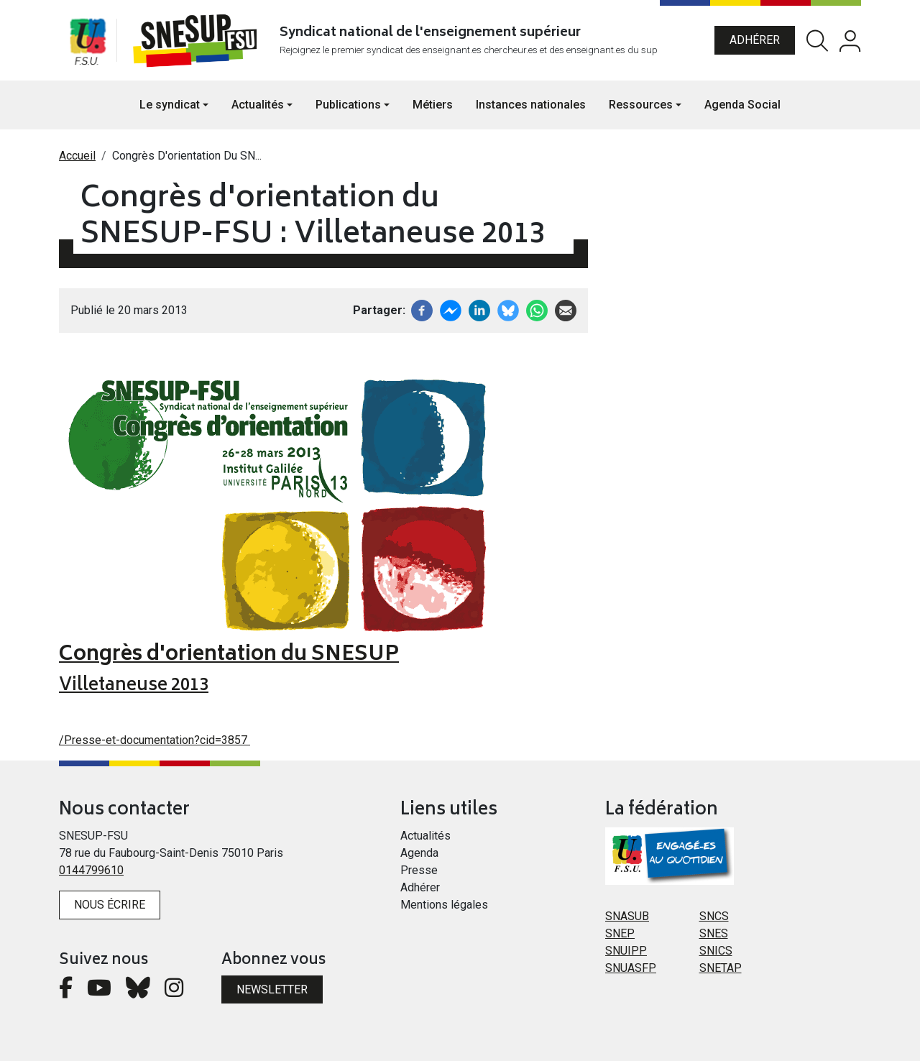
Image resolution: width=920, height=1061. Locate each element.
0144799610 (91, 870)
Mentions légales (444, 904)
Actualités (425, 835)
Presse (419, 870)
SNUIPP (626, 950)
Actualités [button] (257, 104)
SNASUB (627, 916)
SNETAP (720, 968)
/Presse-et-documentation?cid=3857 (154, 740)
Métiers (433, 104)
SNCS (714, 916)
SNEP (620, 933)
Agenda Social (742, 104)
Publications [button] (348, 104)
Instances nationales (531, 104)
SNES (713, 933)
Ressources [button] (641, 104)
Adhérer (755, 40)
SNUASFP (630, 968)
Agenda (419, 853)
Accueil (77, 155)
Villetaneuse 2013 (133, 686)
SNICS (715, 950)
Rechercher (817, 40)
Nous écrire (109, 904)
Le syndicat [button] (169, 104)
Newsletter (272, 989)
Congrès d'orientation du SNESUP (229, 655)
